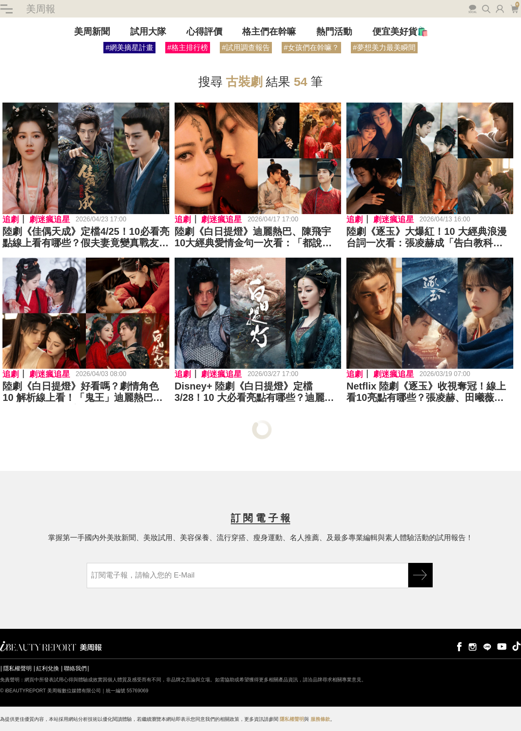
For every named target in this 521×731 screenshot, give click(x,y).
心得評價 (204, 32)
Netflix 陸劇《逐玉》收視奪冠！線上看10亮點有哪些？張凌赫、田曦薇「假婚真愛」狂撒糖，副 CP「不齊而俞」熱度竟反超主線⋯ (427, 392)
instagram (472, 646)
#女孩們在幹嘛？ (311, 48)
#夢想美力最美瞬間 (384, 48)
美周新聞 (92, 32)
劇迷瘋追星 (49, 219)
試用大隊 (148, 32)
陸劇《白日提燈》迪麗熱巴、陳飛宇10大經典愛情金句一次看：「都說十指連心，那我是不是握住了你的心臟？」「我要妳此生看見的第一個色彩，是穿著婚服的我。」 (253, 238)
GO (420, 575)
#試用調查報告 (246, 48)
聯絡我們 (75, 668)
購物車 (514, 8)
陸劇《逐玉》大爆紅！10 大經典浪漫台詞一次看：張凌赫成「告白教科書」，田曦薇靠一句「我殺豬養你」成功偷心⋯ (429, 238)
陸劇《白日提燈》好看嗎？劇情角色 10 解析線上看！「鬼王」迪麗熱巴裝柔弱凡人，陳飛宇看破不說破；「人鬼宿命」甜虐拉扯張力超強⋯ (85, 392)
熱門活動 (334, 32)
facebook (457, 646)
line (487, 646)
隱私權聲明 (17, 668)
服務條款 (320, 719)
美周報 (40, 8)
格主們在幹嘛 (269, 32)
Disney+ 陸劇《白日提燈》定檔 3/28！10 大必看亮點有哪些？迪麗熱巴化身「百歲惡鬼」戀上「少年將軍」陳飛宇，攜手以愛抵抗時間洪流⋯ (258, 392)
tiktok (516, 646)
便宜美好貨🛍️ (400, 32)
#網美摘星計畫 (129, 48)
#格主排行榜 (187, 48)
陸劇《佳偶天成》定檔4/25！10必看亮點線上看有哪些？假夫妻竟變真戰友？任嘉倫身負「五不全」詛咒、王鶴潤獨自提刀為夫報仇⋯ (85, 238)
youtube (501, 646)
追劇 (10, 219)
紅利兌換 (47, 668)
